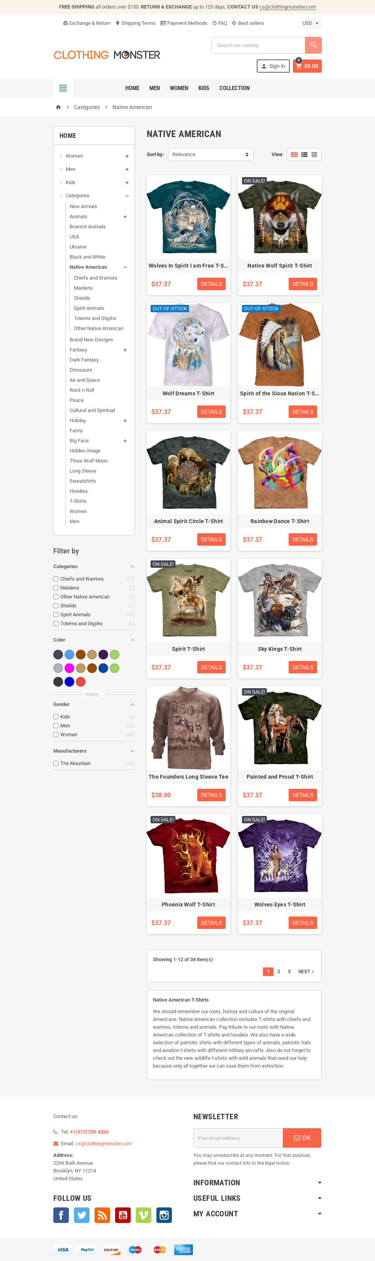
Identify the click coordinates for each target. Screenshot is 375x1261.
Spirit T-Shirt (188, 649)
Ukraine (78, 247)
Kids (203, 88)
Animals (79, 216)
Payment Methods (183, 23)
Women (179, 88)
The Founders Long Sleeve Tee (188, 777)
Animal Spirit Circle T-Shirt (188, 521)
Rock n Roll (82, 390)
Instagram (164, 1215)
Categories (77, 195)
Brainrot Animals (88, 227)
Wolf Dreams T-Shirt (188, 393)
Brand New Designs (91, 340)
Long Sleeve (83, 471)
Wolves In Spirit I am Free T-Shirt (191, 266)
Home (132, 88)
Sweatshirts (83, 481)
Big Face (79, 441)
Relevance (183, 154)
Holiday (78, 420)
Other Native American (98, 328)
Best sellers (248, 23)
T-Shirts (78, 501)
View (277, 154)
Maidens (83, 288)
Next (306, 971)
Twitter (81, 1215)
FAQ (219, 23)
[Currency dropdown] (311, 23)
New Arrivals (83, 206)
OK (302, 1138)
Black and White (87, 257)
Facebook (61, 1215)
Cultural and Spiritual (92, 410)
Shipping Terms (135, 23)
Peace (77, 400)
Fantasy (78, 350)
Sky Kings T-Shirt (280, 649)
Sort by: (155, 154)
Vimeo (143, 1215)
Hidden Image (85, 451)
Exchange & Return (86, 23)
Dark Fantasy (84, 360)
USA (74, 237)
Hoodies (79, 491)
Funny (76, 430)
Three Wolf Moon (89, 461)
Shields (82, 298)
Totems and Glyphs (95, 318)
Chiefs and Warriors (95, 278)
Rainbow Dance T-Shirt (280, 521)
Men (154, 88)
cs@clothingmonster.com (287, 7)
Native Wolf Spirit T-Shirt (279, 266)
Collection (234, 88)
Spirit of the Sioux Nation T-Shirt (282, 393)
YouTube (123, 1215)
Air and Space (85, 380)
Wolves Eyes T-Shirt (279, 904)
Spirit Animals (89, 308)
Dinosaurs (81, 370)
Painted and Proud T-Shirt (280, 777)
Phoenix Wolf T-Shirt (188, 904)
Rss (102, 1215)
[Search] (266, 45)
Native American (88, 267)
